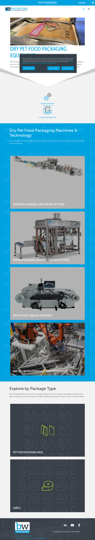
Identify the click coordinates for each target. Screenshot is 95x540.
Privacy (18, 536)
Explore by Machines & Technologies (47, 100)
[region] (48, 63)
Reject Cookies (54, 68)
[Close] (74, 56)
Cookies (41, 539)
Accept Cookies (67, 68)
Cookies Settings (28, 68)
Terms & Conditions (26, 539)
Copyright (29, 536)
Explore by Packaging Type (47, 112)
